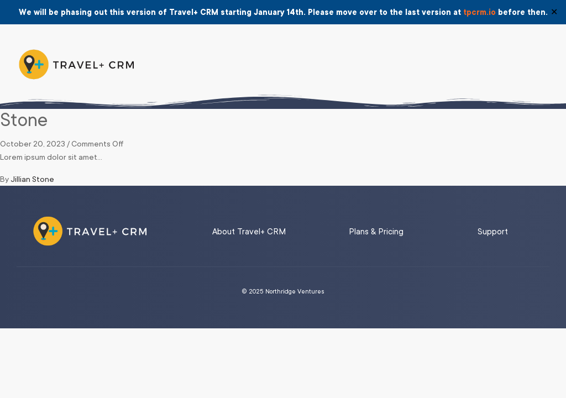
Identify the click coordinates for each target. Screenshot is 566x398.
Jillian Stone (32, 179)
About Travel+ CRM (249, 232)
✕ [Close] (554, 12)
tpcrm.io (479, 12)
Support (493, 232)
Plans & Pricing (376, 232)
